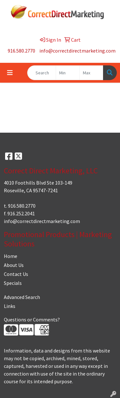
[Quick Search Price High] (91, 72)
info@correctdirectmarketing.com (77, 50)
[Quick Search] (41, 72)
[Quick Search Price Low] (68, 72)
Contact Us (16, 274)
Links (9, 306)
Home (10, 256)
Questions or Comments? (32, 319)
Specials (13, 283)
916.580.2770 (21, 50)
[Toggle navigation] (10, 72)
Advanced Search (22, 297)
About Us (14, 265)
